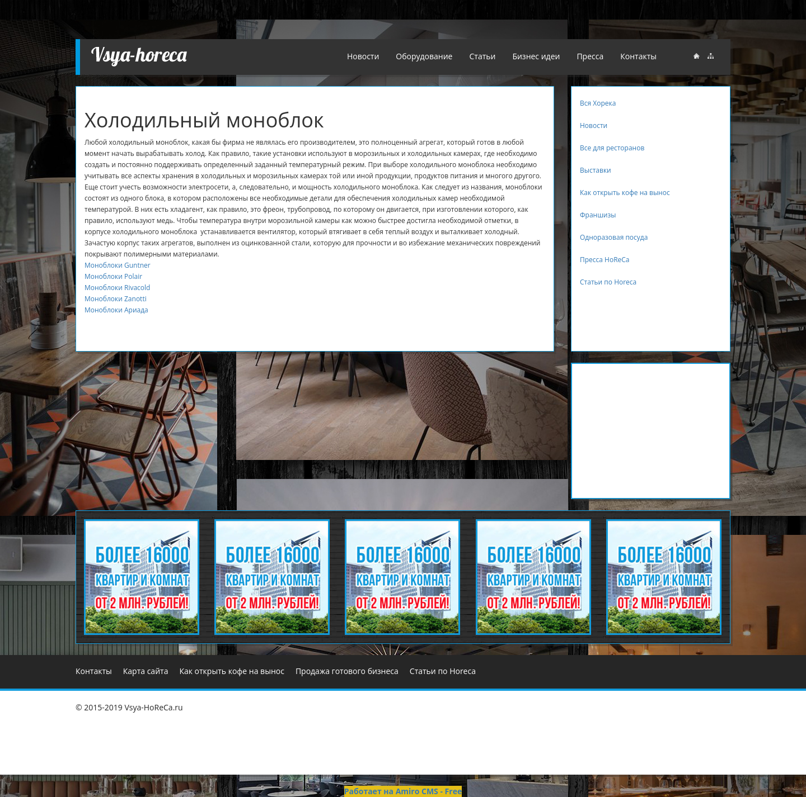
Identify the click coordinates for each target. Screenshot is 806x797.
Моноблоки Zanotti (116, 298)
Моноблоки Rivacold (117, 287)
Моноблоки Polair (113, 276)
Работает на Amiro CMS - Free (403, 791)
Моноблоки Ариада (116, 310)
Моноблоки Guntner (118, 265)
